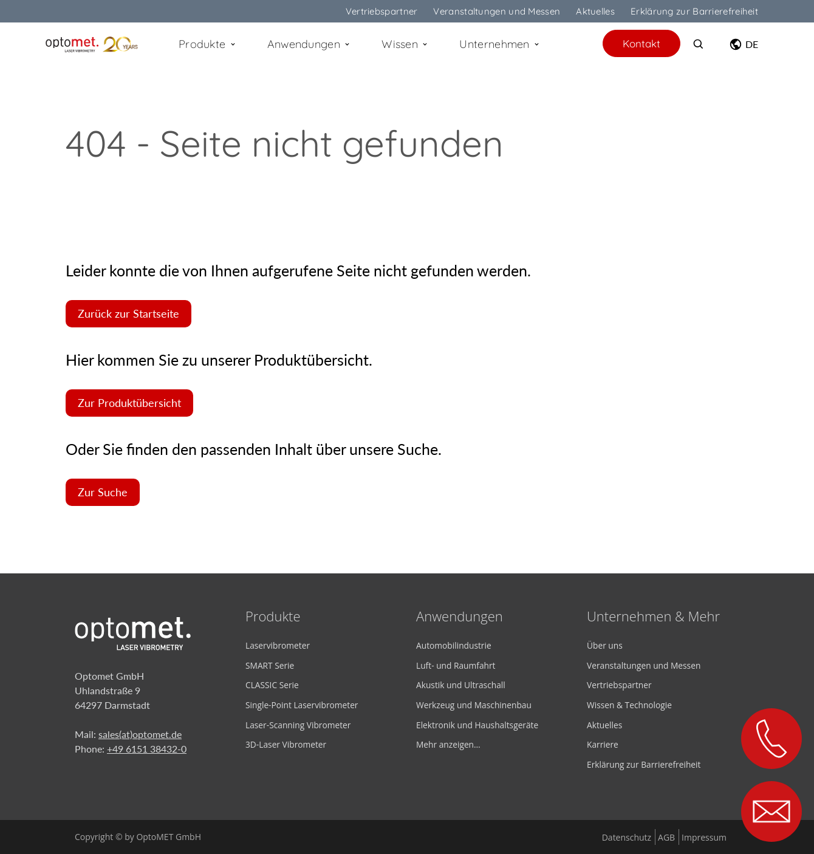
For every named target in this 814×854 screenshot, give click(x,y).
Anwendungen (309, 44)
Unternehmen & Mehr (653, 616)
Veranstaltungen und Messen (496, 11)
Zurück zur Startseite (128, 313)
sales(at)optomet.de (140, 734)
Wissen (405, 44)
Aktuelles (595, 11)
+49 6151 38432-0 (146, 748)
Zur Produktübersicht (129, 403)
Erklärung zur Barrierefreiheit (694, 11)
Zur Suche (103, 492)
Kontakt (641, 43)
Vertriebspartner (382, 11)
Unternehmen (500, 44)
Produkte (208, 44)
